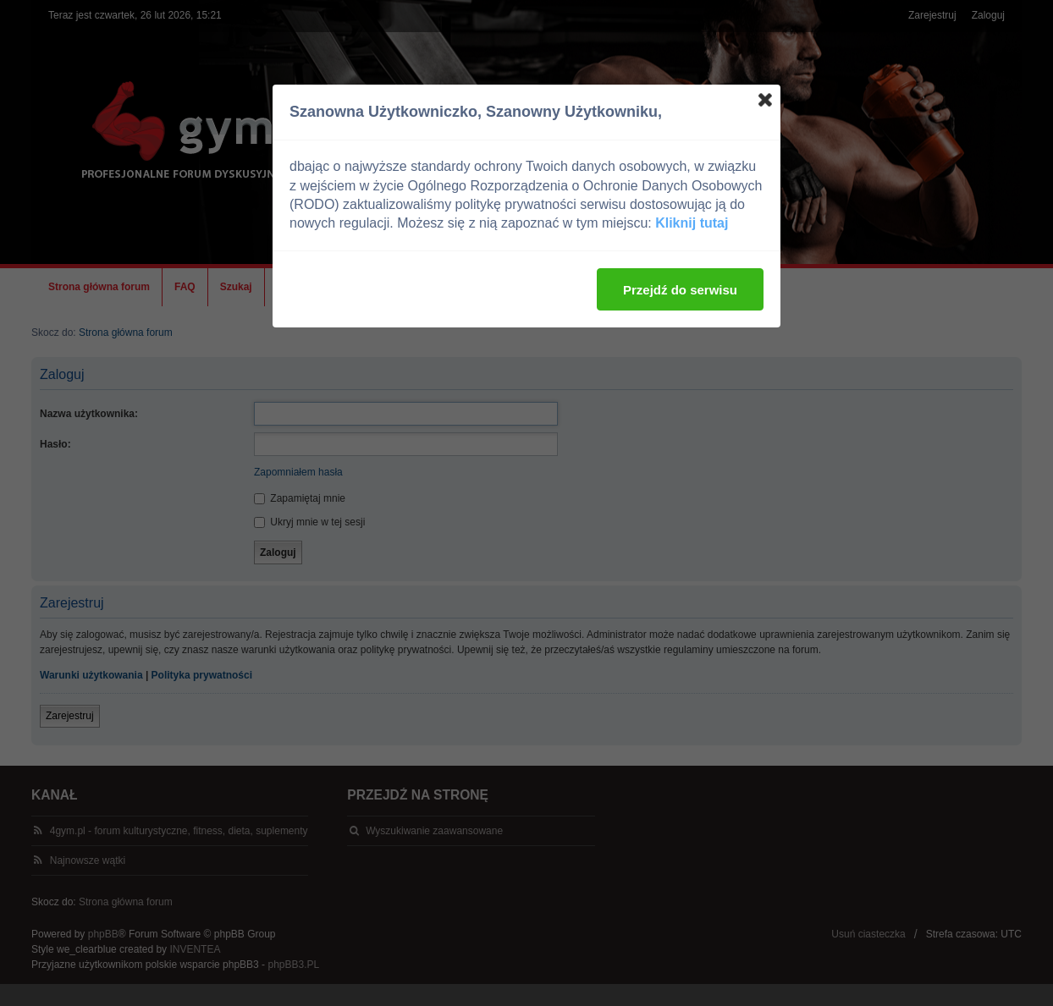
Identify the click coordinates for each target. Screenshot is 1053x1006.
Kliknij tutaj (691, 223)
